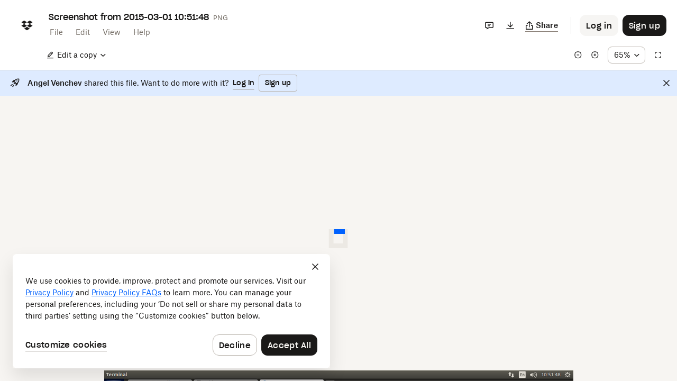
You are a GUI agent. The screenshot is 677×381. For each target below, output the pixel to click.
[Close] (666, 83)
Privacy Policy (49, 292)
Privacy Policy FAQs (126, 292)
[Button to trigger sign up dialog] (644, 25)
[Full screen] (657, 55)
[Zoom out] (578, 55)
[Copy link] (542, 25)
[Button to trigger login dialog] (599, 25)
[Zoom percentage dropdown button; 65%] (626, 55)
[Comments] (489, 25)
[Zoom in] (595, 55)
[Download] (510, 25)
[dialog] (171, 311)
